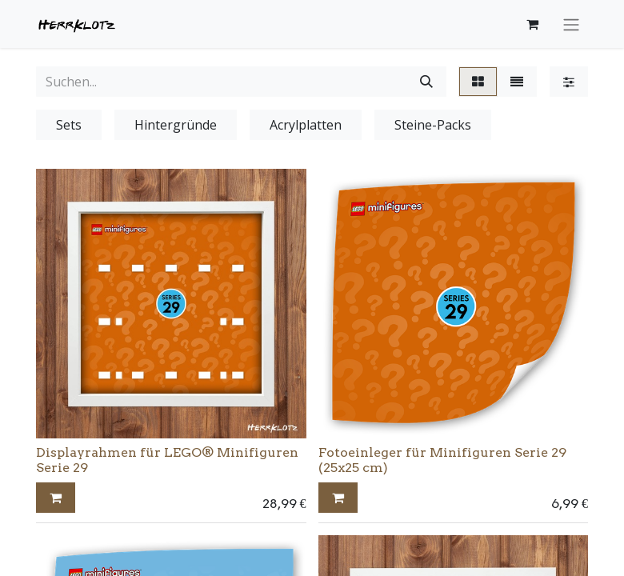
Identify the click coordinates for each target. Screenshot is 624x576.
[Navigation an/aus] (571, 24)
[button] (55, 497)
